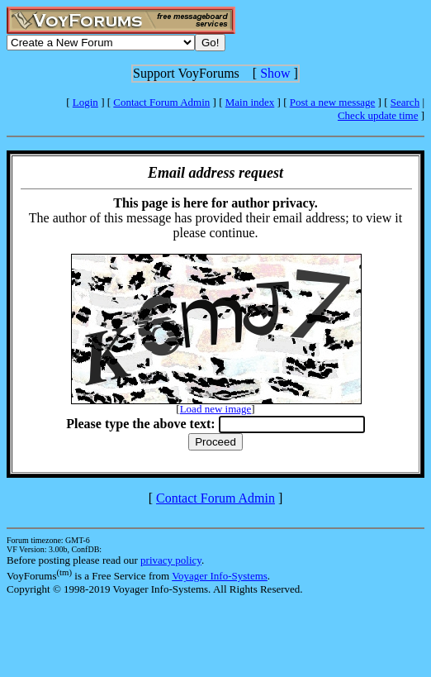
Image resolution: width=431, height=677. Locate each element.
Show (275, 73)
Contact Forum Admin (161, 102)
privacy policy (170, 560)
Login (85, 102)
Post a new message (333, 102)
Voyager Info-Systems (220, 576)
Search (405, 102)
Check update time (378, 115)
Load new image (216, 409)
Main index (250, 102)
